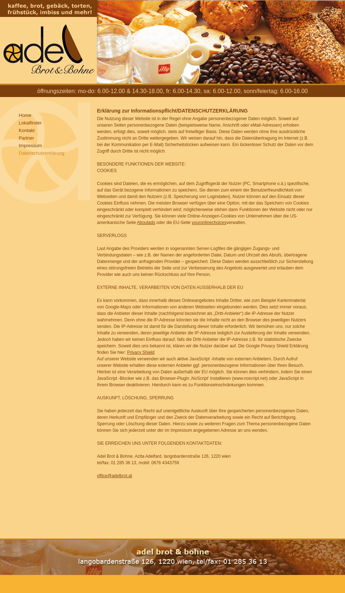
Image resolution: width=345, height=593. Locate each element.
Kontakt (27, 130)
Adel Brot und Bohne (48, 42)
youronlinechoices (209, 222)
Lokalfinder (30, 123)
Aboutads (146, 222)
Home (25, 115)
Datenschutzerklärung (41, 153)
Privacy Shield (140, 352)
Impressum (30, 145)
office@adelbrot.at (114, 475)
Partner (26, 138)
